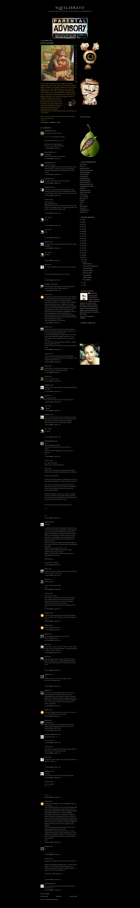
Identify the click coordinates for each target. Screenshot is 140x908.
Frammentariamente (84, 210)
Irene (46, 644)
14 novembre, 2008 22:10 (53, 686)
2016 (83, 238)
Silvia (46, 264)
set (83, 285)
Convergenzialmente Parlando (87, 186)
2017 (83, 236)
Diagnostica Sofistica (85, 168)
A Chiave (82, 202)
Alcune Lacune (83, 194)
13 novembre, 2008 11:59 (53, 424)
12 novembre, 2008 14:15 (53, 260)
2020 (83, 229)
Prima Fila (82, 200)
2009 (83, 255)
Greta (46, 395)
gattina (46, 633)
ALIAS (46, 294)
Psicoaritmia (83, 188)
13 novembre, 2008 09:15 (53, 381)
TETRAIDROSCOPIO (85, 117)
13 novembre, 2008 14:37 (53, 456)
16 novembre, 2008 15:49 (53, 842)
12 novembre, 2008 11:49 (53, 225)
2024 (83, 219)
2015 (83, 240)
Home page (58, 896)
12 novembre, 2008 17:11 (53, 322)
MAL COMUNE (86, 279)
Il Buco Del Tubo (84, 198)
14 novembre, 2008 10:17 (53, 609)
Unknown (47, 613)
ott (83, 282)
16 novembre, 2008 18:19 (53, 879)
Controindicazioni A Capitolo (86, 170)
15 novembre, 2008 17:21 (53, 753)
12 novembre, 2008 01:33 (53, 148)
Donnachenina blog (49, 441)
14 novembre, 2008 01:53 (53, 564)
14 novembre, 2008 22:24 (53, 705)
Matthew (47, 241)
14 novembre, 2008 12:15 (53, 629)
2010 (83, 252)
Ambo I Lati (82, 166)
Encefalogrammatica (84, 178)
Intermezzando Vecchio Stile (86, 184)
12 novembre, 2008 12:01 (53, 237)
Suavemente (47, 178)
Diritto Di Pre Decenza (85, 182)
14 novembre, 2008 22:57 (53, 716)
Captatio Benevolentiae (85, 180)
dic (84, 259)
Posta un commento (45, 893)
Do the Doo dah (48, 883)
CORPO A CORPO (87, 277)
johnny (46, 326)
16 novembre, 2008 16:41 (53, 854)
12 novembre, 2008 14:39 (53, 280)
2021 (83, 226)
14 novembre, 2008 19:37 (53, 670)
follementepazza (48, 162)
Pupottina (47, 674)
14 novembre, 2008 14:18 (53, 640)
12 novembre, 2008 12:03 (53, 248)
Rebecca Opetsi (48, 152)
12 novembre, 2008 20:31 (53, 372)
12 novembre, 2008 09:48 (53, 174)
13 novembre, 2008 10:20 (53, 391)
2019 (83, 231)
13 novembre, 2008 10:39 (53, 402)
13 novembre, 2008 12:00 (53, 437)
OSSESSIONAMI (87, 275)
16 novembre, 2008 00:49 (53, 777)
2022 (83, 224)
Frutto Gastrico (83, 164)
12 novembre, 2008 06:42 (53, 158)
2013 (83, 245)
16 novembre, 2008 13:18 (53, 797)
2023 (83, 222)
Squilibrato (47, 385)
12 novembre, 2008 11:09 (53, 213)
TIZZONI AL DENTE (88, 270)
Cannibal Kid (48, 187)
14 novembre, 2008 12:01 (53, 621)
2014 (83, 243)
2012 (83, 248)
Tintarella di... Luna (49, 284)
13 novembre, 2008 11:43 (53, 410)
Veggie (46, 690)
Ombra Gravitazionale (85, 172)
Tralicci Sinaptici (84, 206)
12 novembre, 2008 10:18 (53, 183)
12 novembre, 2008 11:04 (53, 195)
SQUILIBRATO (70, 8)
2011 (83, 250)
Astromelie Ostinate (84, 174)
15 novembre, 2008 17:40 (53, 767)
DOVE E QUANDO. (87, 273)
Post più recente (44, 896)
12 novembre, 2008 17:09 (53, 290)
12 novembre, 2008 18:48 (53, 362)
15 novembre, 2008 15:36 (53, 742)
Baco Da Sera (83, 208)
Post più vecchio (73, 896)
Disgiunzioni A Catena (85, 190)
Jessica (46, 366)
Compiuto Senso (83, 212)
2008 (83, 257)
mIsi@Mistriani (48, 130)
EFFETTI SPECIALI (87, 263)
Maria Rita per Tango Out (50, 734)
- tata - (46, 217)
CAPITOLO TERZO (87, 268)
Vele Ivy (46, 709)
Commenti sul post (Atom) (51, 899)
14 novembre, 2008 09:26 (53, 589)
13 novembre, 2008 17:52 (53, 518)
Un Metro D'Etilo (84, 176)
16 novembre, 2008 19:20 (53, 890)
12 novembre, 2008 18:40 (53, 349)
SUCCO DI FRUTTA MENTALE (90, 266)
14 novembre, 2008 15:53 (53, 652)
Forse (81, 204)
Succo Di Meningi (84, 196)
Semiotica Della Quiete (85, 192)
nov (84, 261)
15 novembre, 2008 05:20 (53, 730)
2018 (83, 233)
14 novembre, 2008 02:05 (53, 575)
